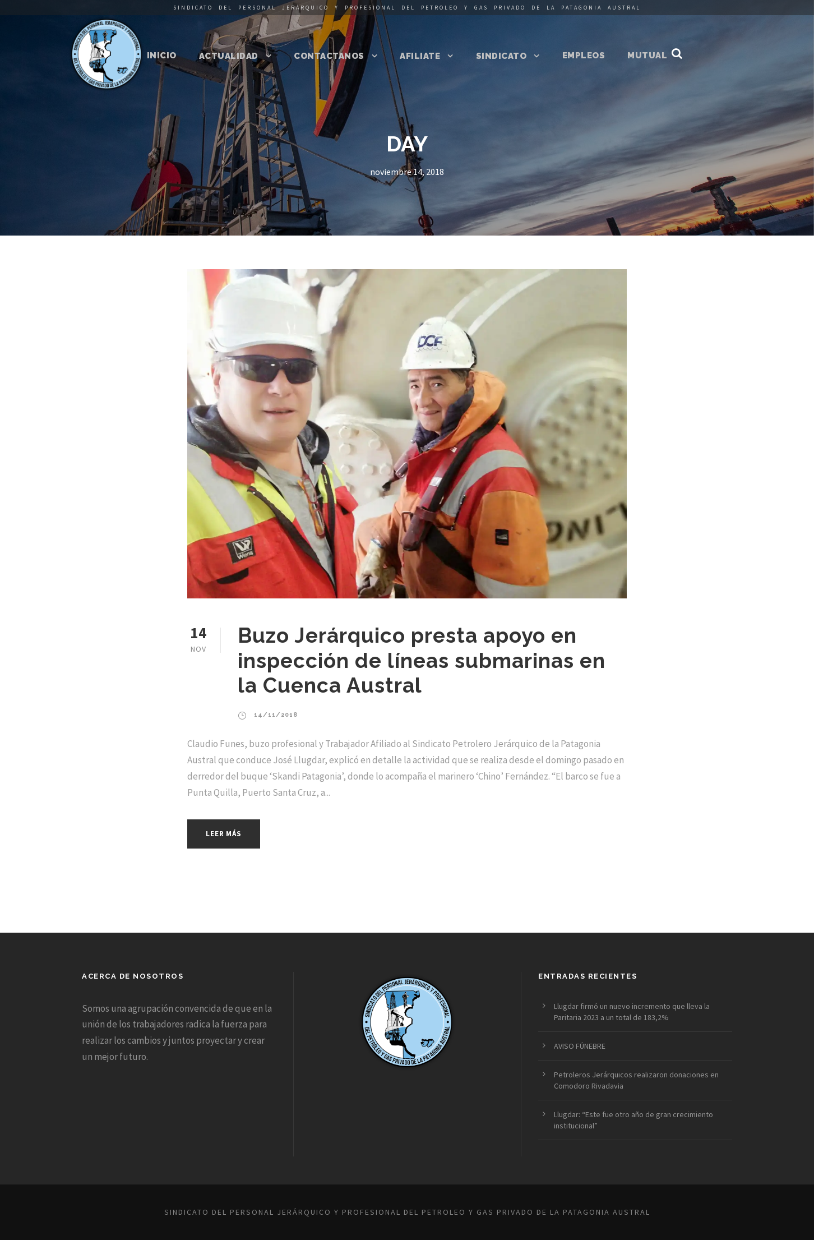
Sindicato (501, 56)
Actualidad (228, 56)
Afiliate (420, 56)
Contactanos (329, 56)
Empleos (583, 55)
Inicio (162, 55)
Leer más (223, 833)
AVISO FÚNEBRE (579, 1046)
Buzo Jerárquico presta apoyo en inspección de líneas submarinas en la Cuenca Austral (421, 660)
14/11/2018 (276, 714)
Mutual (647, 55)
